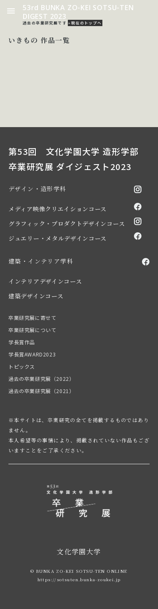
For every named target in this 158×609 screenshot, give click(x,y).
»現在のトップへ (85, 23)
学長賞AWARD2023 (32, 354)
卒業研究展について (32, 329)
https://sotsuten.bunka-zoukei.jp (79, 579)
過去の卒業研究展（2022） (41, 378)
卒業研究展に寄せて (32, 317)
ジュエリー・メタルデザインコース (57, 238)
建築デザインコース (35, 296)
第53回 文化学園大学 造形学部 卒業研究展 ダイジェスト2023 (73, 159)
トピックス (21, 366)
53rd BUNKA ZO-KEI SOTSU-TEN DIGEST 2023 (78, 12)
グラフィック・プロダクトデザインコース (66, 223)
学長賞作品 (21, 342)
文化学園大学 (79, 551)
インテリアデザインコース (45, 281)
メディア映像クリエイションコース (57, 209)
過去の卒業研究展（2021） (41, 390)
